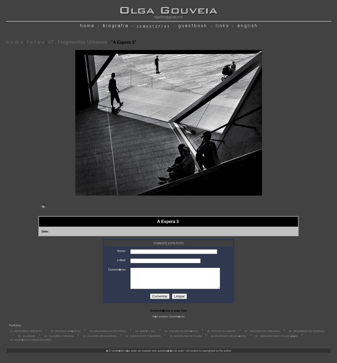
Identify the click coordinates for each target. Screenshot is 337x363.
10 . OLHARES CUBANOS (58, 340)
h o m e (14, 42)
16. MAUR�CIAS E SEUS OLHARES (31, 343)
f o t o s (35, 42)
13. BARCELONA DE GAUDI (185, 340)
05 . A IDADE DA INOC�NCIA (181, 335)
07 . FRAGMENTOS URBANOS (262, 335)
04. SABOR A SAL (145, 335)
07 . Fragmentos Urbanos (77, 42)
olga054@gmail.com (168, 17)
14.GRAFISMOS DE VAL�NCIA (228, 340)
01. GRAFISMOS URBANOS (26, 335)
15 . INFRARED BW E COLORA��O (276, 340)
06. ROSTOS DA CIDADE (221, 335)
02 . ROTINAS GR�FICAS (66, 335)
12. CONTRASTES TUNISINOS (143, 340)
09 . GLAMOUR (26, 340)
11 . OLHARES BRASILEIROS (100, 340)
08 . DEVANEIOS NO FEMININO (307, 335)
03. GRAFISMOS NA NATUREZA (108, 335)
